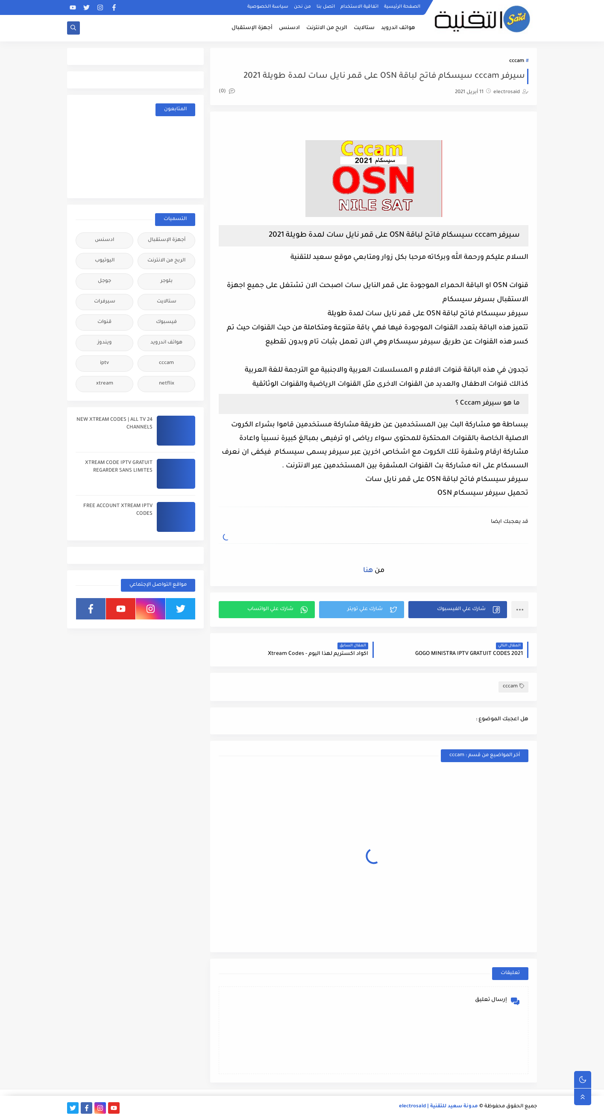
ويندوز (104, 343)
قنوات (104, 322)
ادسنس (289, 28)
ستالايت (364, 28)
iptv (104, 363)
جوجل (104, 281)
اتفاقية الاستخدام (359, 6)
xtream (104, 384)
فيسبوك (166, 322)
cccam (516, 61)
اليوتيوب (104, 261)
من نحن (302, 6)
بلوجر (167, 281)
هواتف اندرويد (398, 28)
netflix (166, 384)
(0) (227, 91)
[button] (457, 609)
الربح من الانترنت (326, 28)
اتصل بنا (326, 6)
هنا (368, 571)
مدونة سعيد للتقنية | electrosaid (438, 1106)
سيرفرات (104, 302)
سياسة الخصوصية (267, 6)
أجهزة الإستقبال (252, 28)
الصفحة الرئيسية (402, 6)
